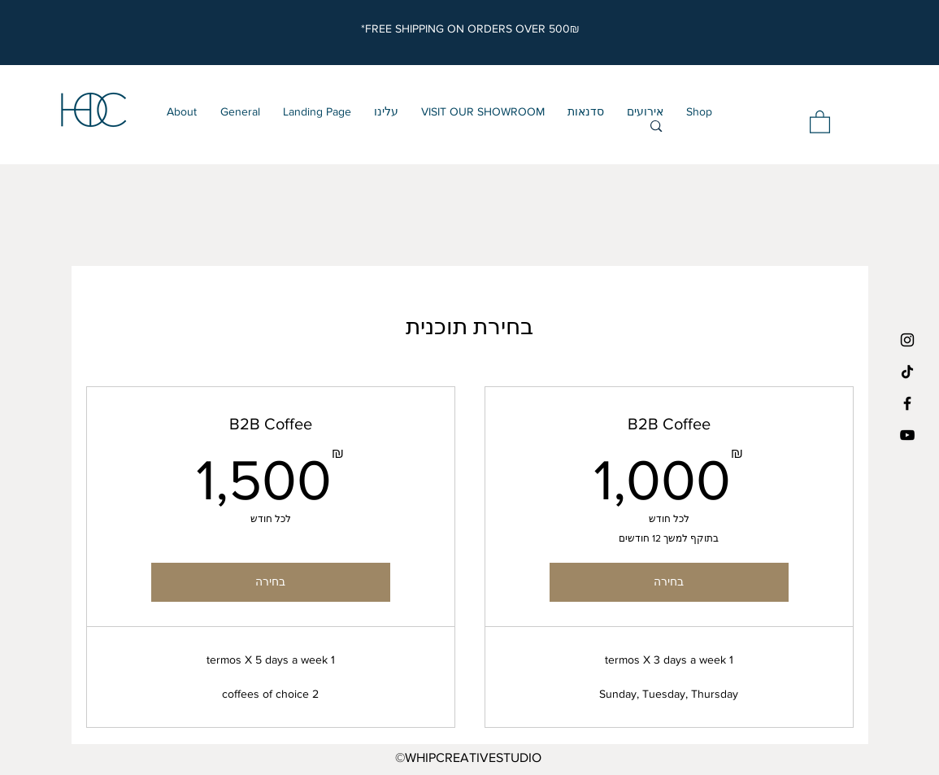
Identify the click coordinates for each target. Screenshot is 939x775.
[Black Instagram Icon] (907, 340)
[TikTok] (907, 372)
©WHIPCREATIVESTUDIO (468, 757)
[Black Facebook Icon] (907, 403)
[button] (820, 121)
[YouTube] (907, 435)
